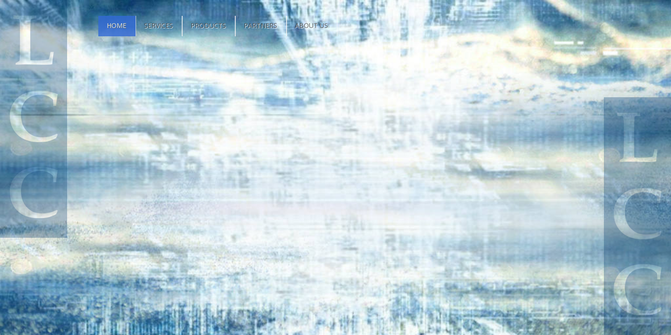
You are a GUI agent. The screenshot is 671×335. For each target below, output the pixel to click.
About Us (311, 25)
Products (208, 25)
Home (116, 25)
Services (158, 25)
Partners (260, 25)
